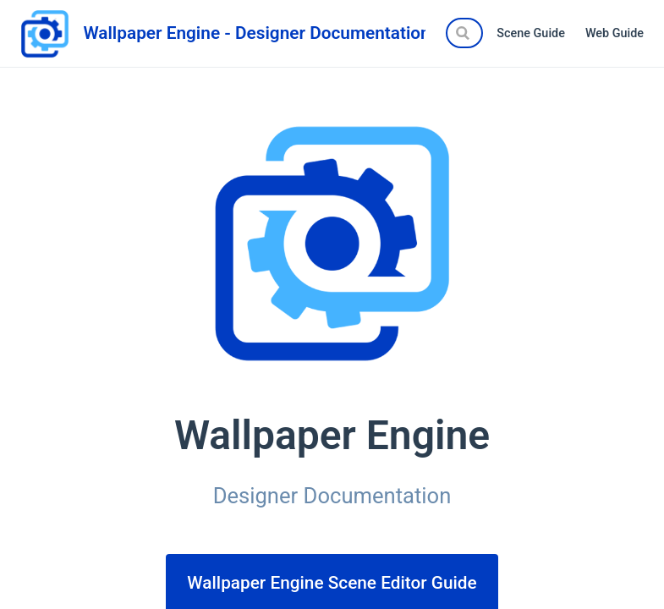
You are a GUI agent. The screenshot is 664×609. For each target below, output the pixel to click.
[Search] (464, 33)
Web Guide (614, 33)
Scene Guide (531, 33)
